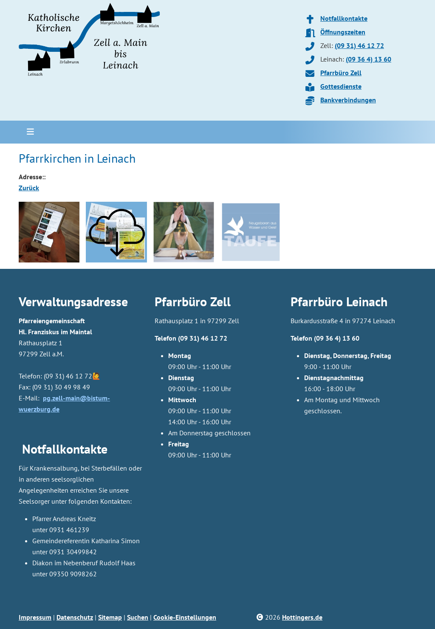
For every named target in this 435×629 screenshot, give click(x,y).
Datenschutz (74, 617)
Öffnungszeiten (342, 32)
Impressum (35, 617)
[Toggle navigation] (28, 132)
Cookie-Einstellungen (184, 617)
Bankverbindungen (348, 100)
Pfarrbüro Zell (341, 72)
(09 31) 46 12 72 (359, 45)
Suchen (137, 617)
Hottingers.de (302, 617)
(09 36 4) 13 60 (368, 59)
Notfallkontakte (343, 18)
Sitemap (110, 617)
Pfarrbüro (317, 301)
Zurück (29, 187)
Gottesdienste (341, 86)
